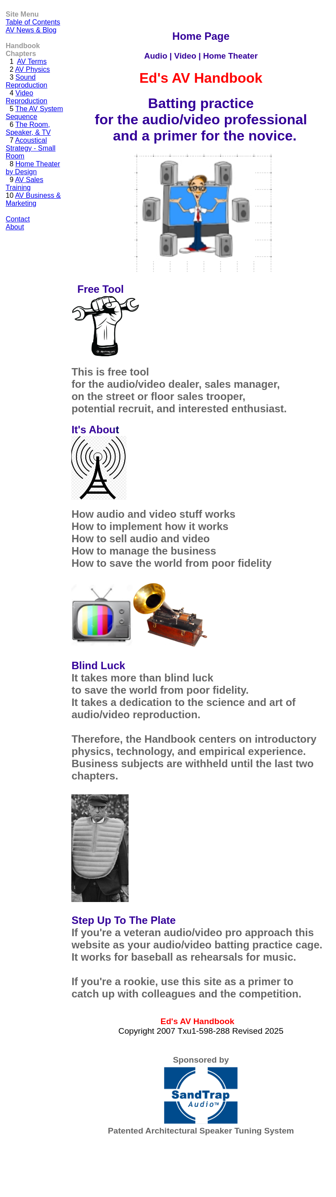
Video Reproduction (26, 97)
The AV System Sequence (34, 112)
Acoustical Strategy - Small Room (31, 148)
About (15, 227)
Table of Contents (33, 22)
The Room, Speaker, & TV (28, 128)
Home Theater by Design (33, 168)
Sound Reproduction (26, 81)
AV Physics (32, 69)
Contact (18, 219)
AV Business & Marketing (33, 199)
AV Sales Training (24, 183)
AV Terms (32, 61)
